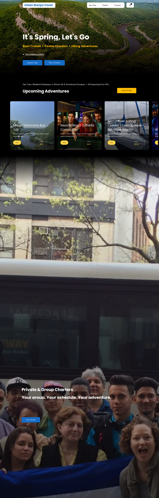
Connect (117, 5)
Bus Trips (92, 5)
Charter (105, 5)
